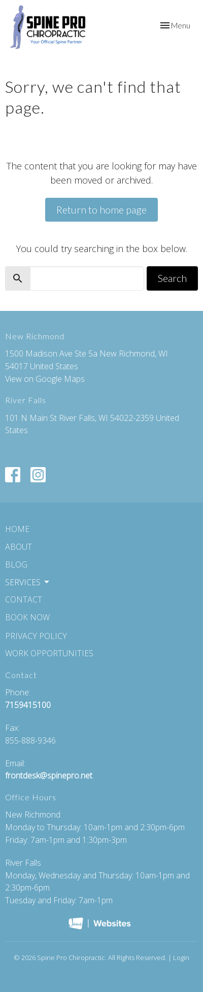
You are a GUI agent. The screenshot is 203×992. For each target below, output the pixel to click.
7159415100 (28, 705)
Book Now (27, 617)
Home (17, 529)
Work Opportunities (49, 653)
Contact (23, 599)
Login (181, 957)
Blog (16, 564)
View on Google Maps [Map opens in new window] (45, 378)
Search (172, 278)
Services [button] (28, 582)
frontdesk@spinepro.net (48, 775)
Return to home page (101, 209)
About (18, 546)
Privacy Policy (36, 636)
